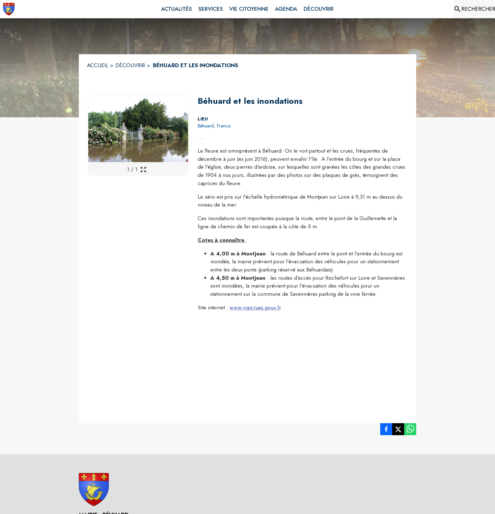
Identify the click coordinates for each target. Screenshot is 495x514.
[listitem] (386, 430)
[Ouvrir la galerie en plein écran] (143, 169)
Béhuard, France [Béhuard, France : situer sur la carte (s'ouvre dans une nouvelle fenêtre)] (214, 125)
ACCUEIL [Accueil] (97, 65)
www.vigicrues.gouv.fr (255, 307)
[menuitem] (176, 9)
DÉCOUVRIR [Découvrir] (130, 65)
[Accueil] (9, 9)
